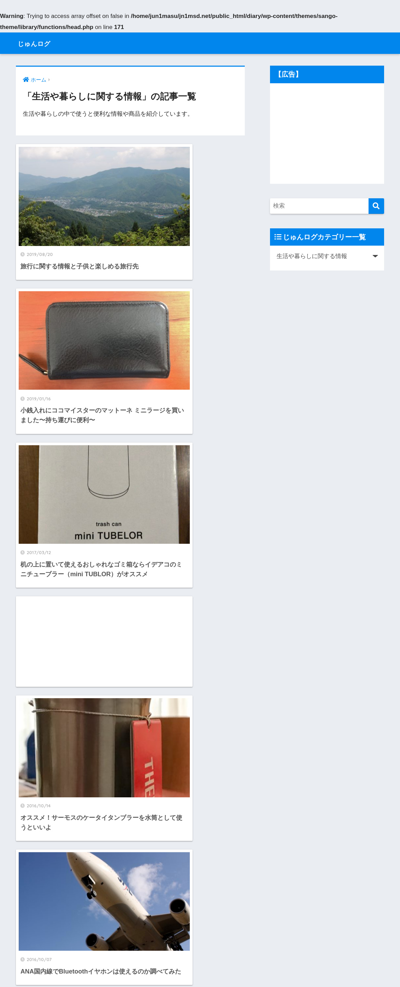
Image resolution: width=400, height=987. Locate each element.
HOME (200, 957)
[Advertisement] (190, 314)
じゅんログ (39, 43)
